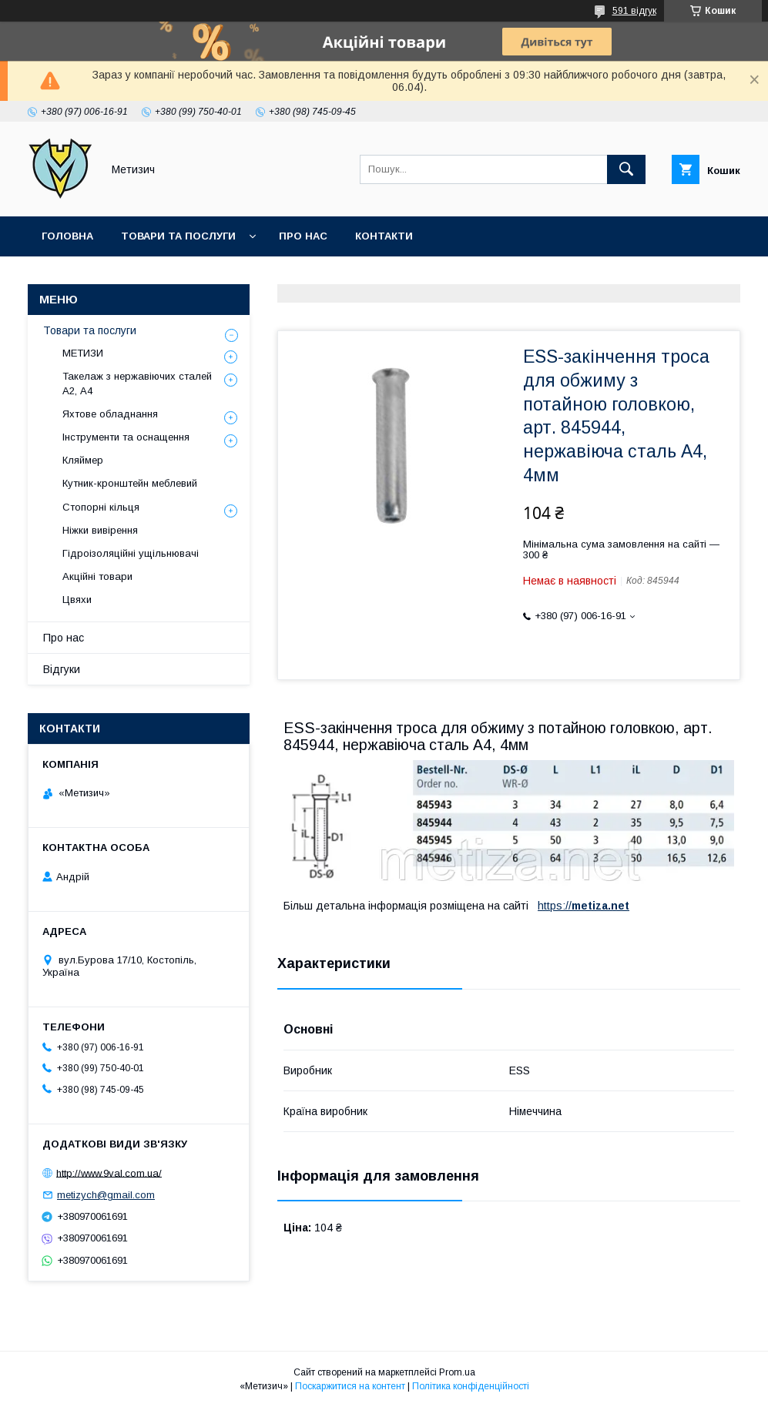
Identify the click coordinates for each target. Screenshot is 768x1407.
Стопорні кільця (100, 507)
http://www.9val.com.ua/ (109, 1172)
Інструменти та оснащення (125, 437)
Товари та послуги (178, 236)
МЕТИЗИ (82, 353)
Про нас (303, 236)
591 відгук (634, 10)
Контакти (384, 236)
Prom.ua (457, 1372)
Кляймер (82, 460)
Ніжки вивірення (100, 530)
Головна (67, 236)
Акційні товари (97, 576)
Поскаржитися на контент (350, 1386)
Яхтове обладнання (110, 414)
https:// (555, 905)
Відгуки (61, 669)
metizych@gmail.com (106, 1195)
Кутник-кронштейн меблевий (129, 483)
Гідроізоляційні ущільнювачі (130, 553)
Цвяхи (77, 599)
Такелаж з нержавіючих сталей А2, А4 (137, 383)
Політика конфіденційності (470, 1386)
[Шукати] (626, 169)
